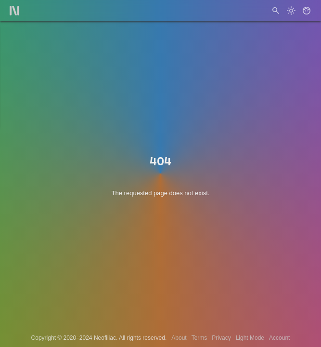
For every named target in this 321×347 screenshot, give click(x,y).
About (178, 337)
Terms (199, 337)
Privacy (221, 337)
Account (279, 337)
